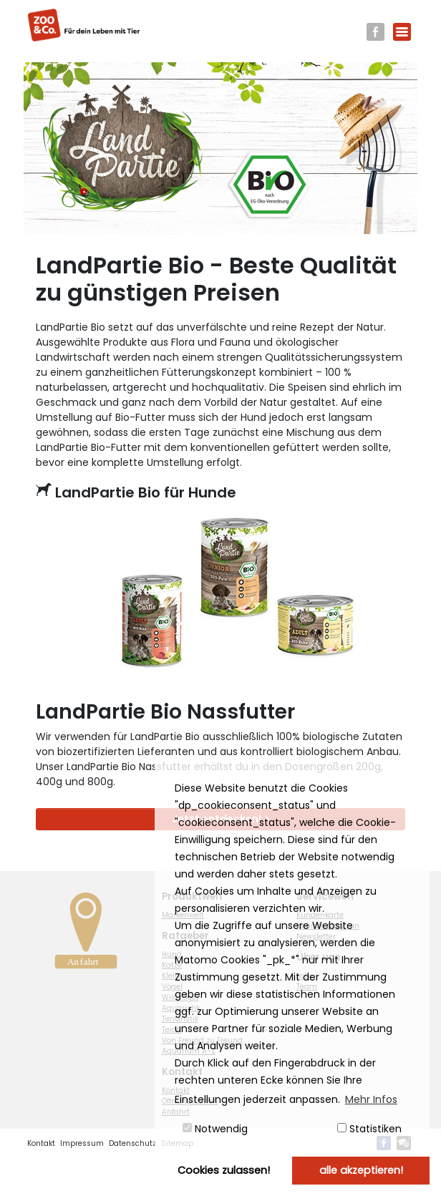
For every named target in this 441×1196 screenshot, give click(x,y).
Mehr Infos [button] (371, 1099)
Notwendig (215, 1129)
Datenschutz (132, 1143)
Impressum (82, 1143)
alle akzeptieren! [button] (361, 1170)
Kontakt (41, 1143)
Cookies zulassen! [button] (224, 1170)
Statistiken (369, 1129)
